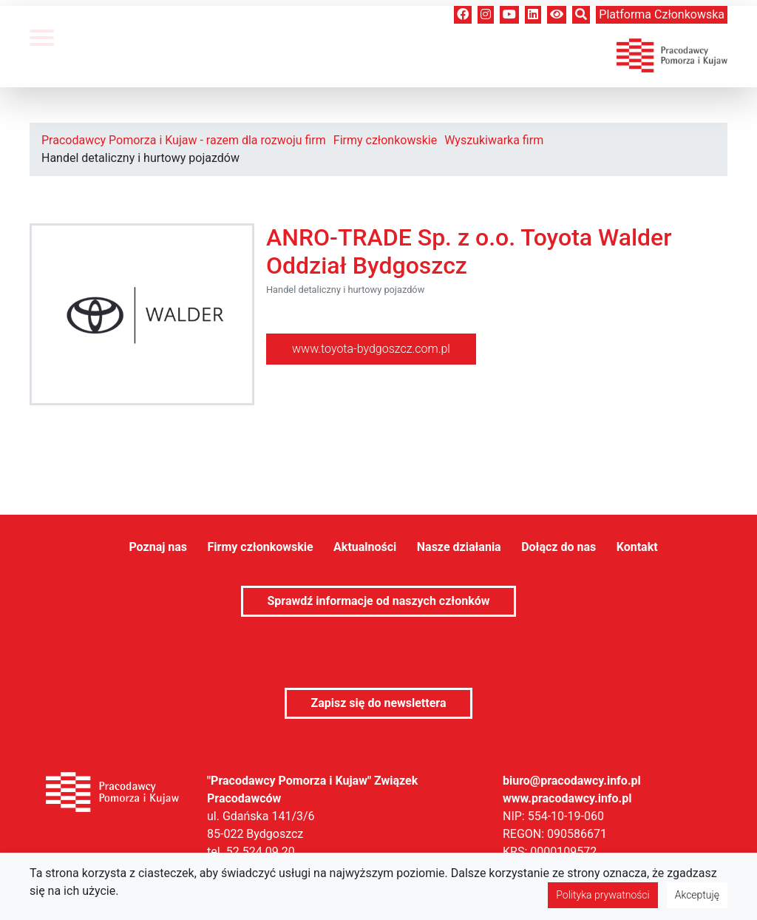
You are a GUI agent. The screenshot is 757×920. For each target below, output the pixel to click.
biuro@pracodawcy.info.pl (572, 781)
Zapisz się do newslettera (378, 703)
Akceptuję (697, 895)
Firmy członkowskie (385, 140)
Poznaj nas (158, 547)
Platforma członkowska (661, 14)
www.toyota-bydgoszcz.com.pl (371, 349)
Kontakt (637, 547)
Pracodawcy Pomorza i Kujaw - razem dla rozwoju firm (183, 140)
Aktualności (364, 547)
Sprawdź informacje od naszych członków (378, 601)
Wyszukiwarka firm (493, 140)
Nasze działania (459, 547)
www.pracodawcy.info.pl (567, 798)
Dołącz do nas (558, 547)
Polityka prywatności (602, 895)
